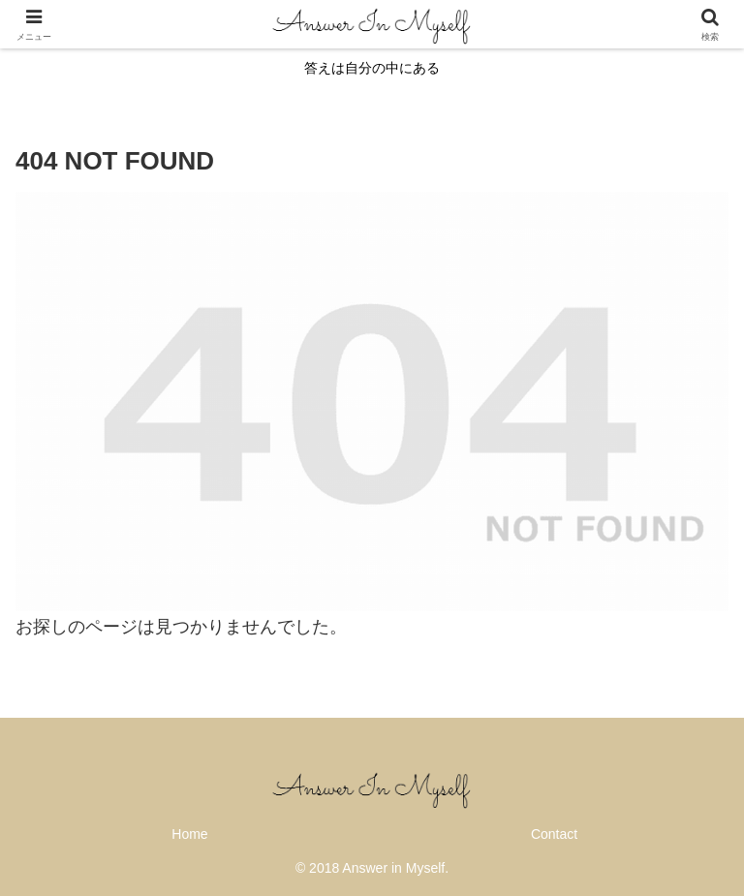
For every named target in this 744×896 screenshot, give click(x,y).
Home (189, 834)
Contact (554, 834)
